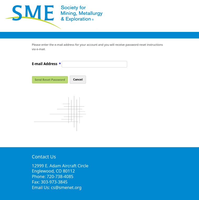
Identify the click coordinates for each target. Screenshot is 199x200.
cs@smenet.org (66, 187)
